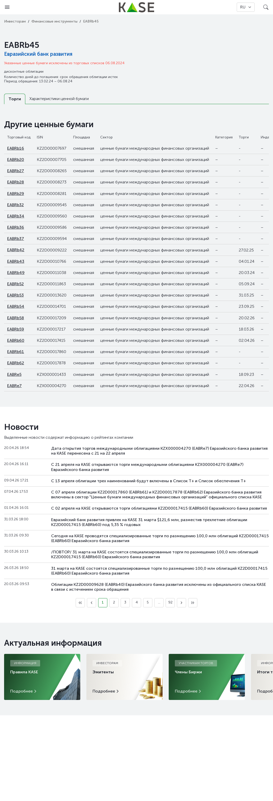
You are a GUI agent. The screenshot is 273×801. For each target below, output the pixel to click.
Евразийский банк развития (38, 54)
